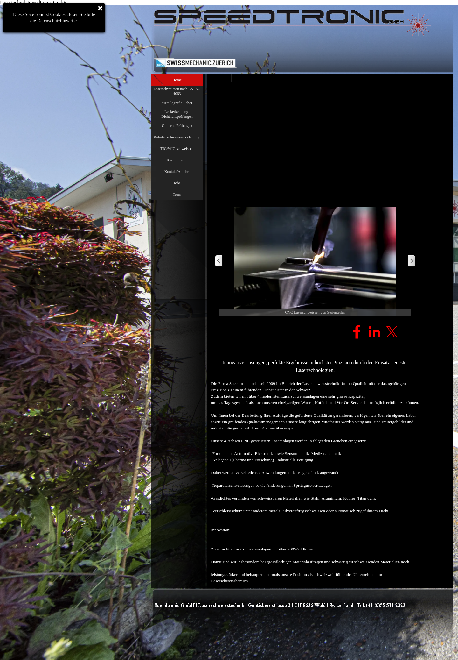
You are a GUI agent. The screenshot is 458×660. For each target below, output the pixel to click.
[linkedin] (374, 332)
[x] (392, 332)
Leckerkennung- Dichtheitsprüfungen (177, 114)
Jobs (177, 183)
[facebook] (357, 332)
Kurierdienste (177, 160)
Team (177, 194)
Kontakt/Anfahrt (177, 171)
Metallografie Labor (177, 103)
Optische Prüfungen (177, 126)
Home (177, 80)
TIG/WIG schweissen (176, 148)
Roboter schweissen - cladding (177, 137)
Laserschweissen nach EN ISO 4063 (177, 91)
